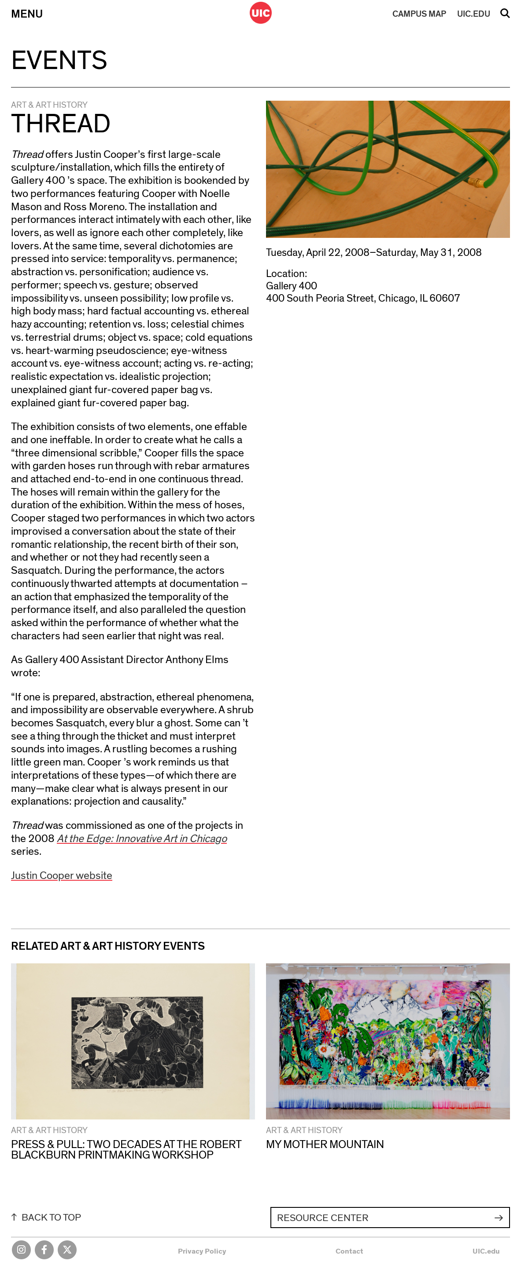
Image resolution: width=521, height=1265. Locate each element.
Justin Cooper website (61, 875)
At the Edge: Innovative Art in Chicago (142, 838)
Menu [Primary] (27, 14)
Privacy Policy (202, 1251)
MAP (419, 14)
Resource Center (323, 1218)
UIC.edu (486, 1251)
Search (505, 16)
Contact (349, 1251)
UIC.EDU (473, 14)
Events (59, 60)
